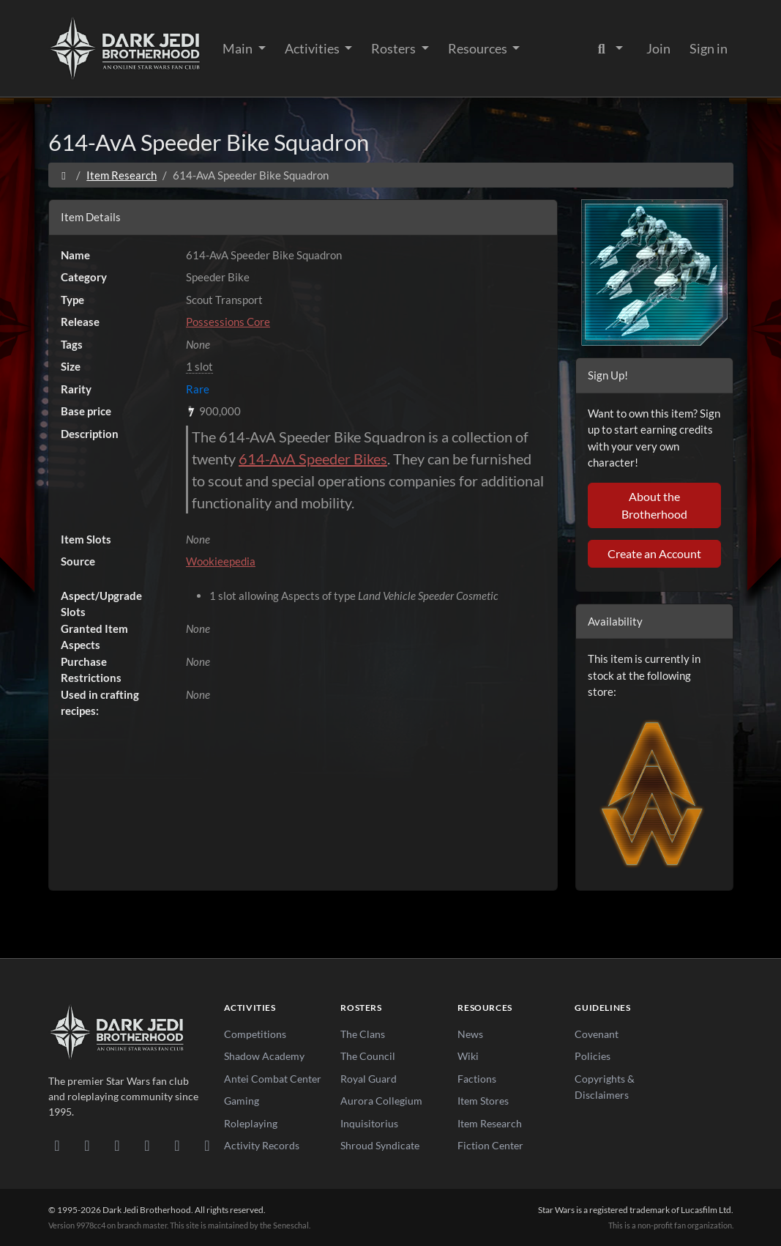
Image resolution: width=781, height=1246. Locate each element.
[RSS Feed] (207, 1145)
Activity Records (261, 1145)
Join (658, 48)
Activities (313, 48)
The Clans (362, 1034)
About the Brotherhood (654, 505)
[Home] (64, 175)
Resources (478, 48)
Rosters (394, 48)
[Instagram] (147, 1145)
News (470, 1034)
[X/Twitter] (177, 1145)
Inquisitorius (369, 1123)
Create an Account (654, 553)
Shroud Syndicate (379, 1145)
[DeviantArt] (87, 1145)
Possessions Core (228, 321)
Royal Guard (368, 1078)
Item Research (121, 175)
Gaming (241, 1100)
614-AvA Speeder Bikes (313, 458)
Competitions (255, 1034)
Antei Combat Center (272, 1078)
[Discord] (57, 1145)
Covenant (597, 1034)
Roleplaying (250, 1123)
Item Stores (483, 1100)
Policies (592, 1056)
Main (239, 48)
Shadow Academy (264, 1056)
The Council (367, 1056)
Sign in (709, 48)
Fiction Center (490, 1145)
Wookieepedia (220, 561)
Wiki (468, 1056)
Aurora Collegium (381, 1100)
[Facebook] (117, 1145)
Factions (476, 1078)
